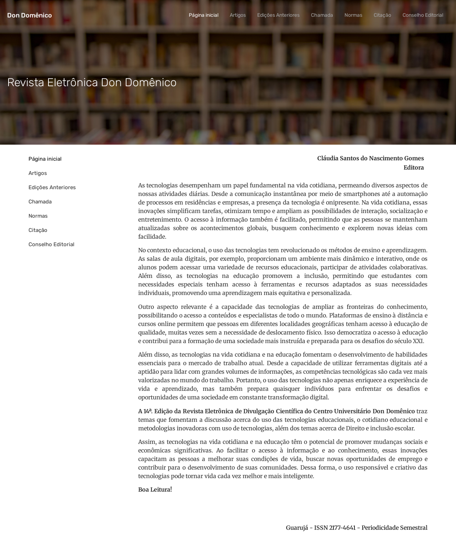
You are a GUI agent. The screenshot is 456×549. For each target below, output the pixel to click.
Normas (353, 15)
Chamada (322, 15)
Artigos (238, 15)
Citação (382, 15)
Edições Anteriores (278, 15)
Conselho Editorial (423, 15)
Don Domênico (29, 15)
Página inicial (203, 15)
